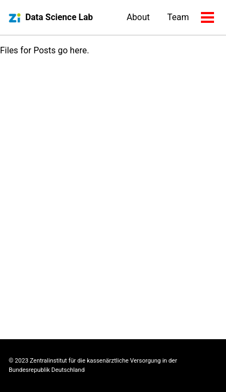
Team (178, 17)
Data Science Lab (59, 17)
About (138, 17)
